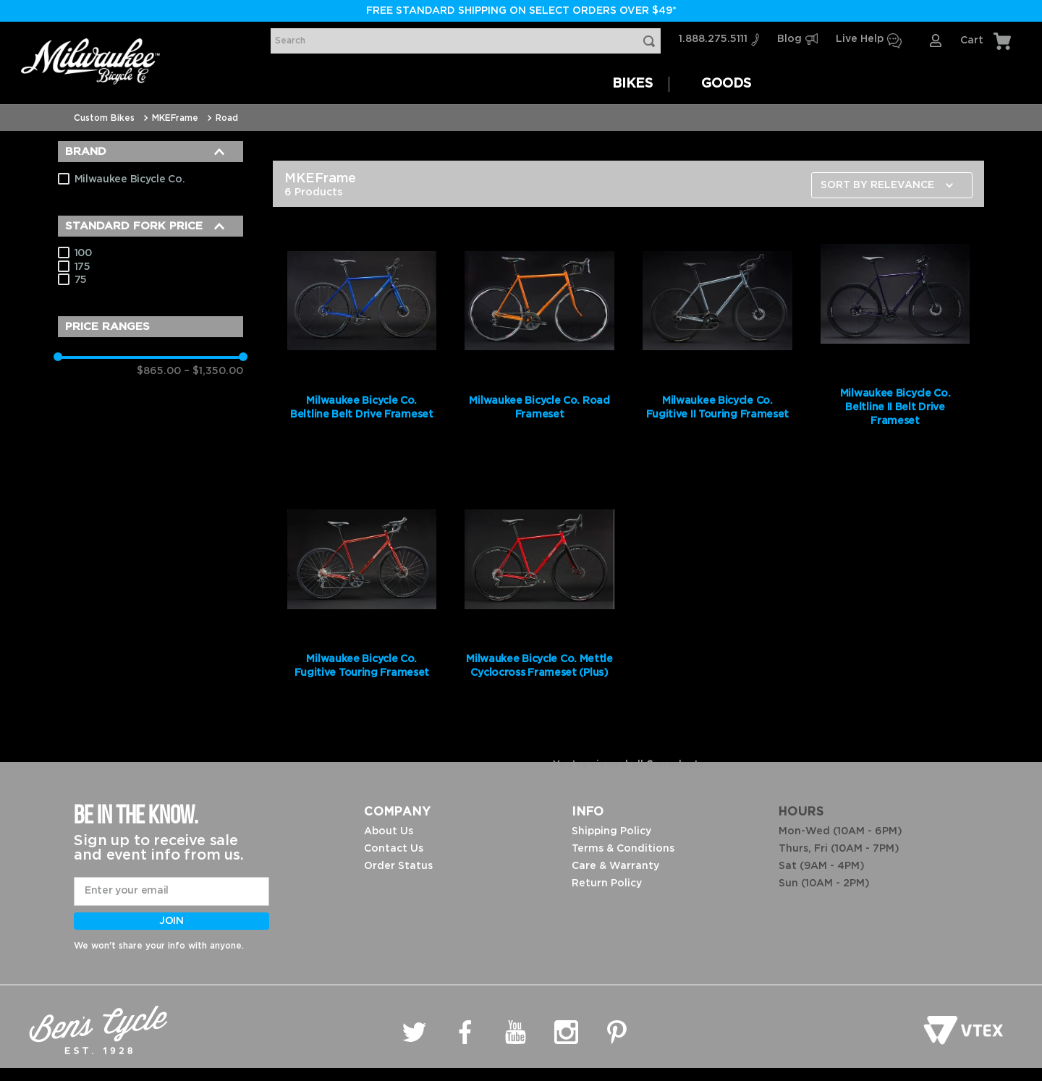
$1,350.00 (213, 371)
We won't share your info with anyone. (159, 945)
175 (82, 267)
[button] (150, 151)
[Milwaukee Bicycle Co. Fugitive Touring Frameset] (361, 598)
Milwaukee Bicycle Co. (130, 179)
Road (227, 118)
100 (83, 253)
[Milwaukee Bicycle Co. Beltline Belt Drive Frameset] (361, 340)
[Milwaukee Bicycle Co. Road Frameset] (539, 340)
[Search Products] (652, 41)
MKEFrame (175, 118)
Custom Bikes (104, 118)
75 (81, 280)
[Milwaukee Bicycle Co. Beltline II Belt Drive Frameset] (895, 340)
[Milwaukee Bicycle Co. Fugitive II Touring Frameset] (717, 340)
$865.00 (159, 371)
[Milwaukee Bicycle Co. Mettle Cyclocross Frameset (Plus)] (539, 598)
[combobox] (466, 41)
